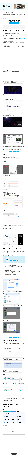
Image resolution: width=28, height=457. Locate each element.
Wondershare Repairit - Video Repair (15, 258)
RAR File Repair (20, 416)
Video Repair (6, 12)
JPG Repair (13, 422)
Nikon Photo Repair (20, 419)
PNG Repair (19, 422)
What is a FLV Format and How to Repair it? (8, 430)
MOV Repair (6, 422)
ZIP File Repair (13, 416)
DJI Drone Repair (13, 419)
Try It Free (11, 151)
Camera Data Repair (7, 419)
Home (3, 12)
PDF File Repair (6, 416)
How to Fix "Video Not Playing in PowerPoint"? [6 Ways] (9, 431)
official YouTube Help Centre (11, 346)
